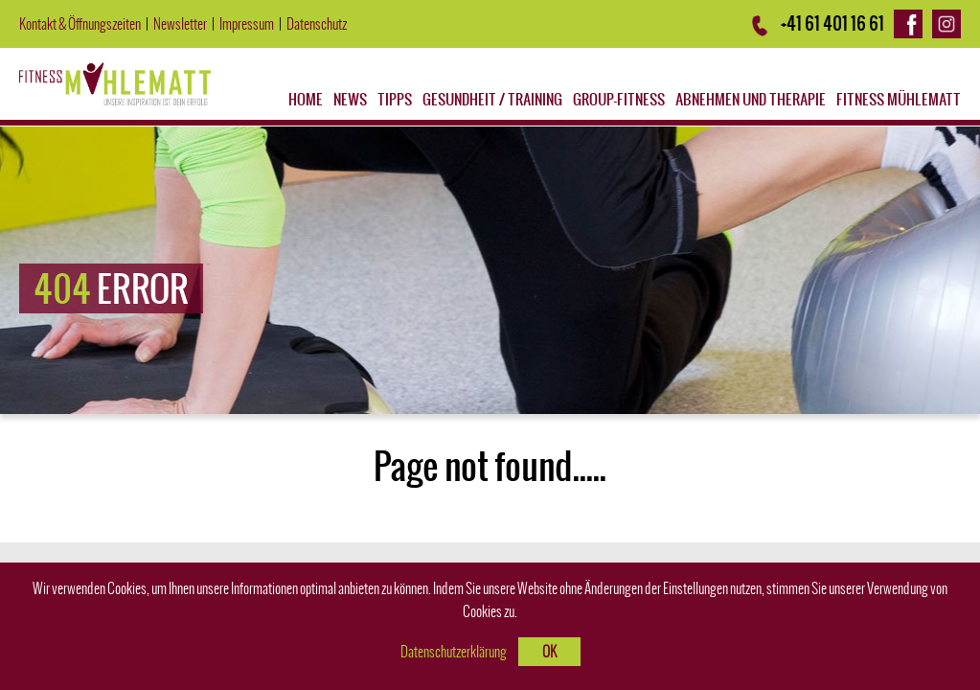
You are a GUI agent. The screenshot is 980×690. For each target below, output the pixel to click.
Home (305, 99)
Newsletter (180, 24)
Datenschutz (316, 24)
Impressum (246, 24)
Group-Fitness (619, 99)
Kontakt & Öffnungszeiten (80, 24)
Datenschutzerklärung (453, 651)
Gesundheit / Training (492, 99)
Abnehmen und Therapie (750, 99)
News (350, 99)
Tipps (394, 99)
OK (549, 651)
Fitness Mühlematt (898, 99)
